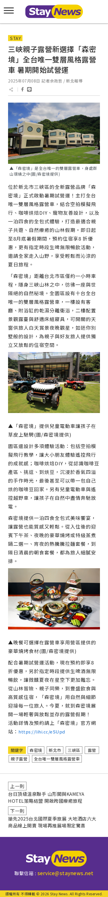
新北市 (55, 750)
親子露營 (19, 759)
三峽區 (74, 750)
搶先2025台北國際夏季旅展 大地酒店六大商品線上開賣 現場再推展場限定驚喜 (52, 822)
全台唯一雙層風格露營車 (57, 759)
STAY (15, 38)
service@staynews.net (65, 873)
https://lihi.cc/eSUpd (41, 732)
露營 (92, 750)
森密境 (36, 750)
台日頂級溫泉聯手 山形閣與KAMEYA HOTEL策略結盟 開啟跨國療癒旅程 (46, 797)
